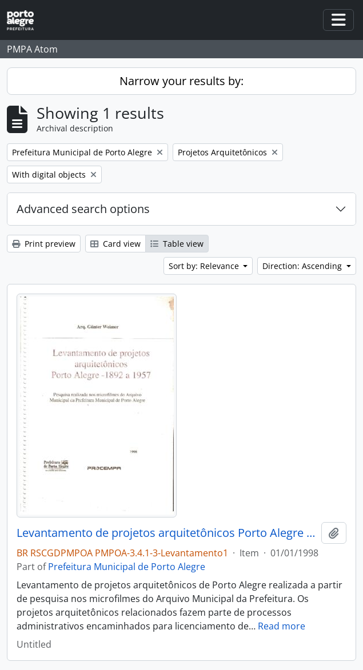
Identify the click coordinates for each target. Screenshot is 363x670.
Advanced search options (83, 208)
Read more (281, 626)
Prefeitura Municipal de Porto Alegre (126, 566)
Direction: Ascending (303, 265)
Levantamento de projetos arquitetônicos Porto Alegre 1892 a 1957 (167, 533)
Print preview (43, 243)
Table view (177, 243)
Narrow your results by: (181, 81)
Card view (115, 243)
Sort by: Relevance (205, 265)
